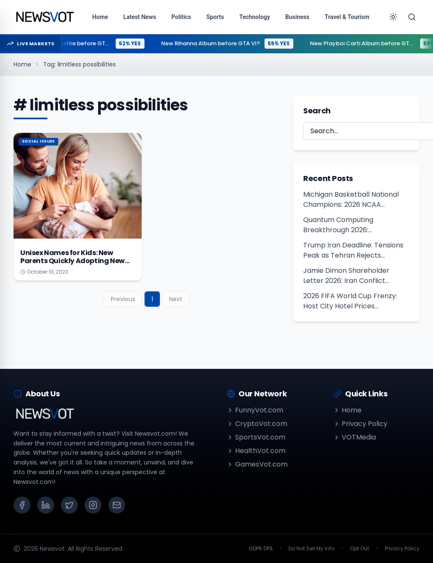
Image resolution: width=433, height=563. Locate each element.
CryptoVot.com (257, 423)
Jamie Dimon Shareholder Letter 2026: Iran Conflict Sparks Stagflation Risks (346, 276)
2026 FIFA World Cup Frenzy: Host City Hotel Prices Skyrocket (350, 301)
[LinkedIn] (45, 505)
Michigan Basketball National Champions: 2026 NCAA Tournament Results (351, 199)
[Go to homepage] (45, 16)
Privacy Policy (360, 423)
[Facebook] (22, 505)
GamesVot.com (257, 464)
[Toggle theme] (393, 17)
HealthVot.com (256, 451)
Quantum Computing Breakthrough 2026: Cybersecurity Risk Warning (349, 225)
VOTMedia (354, 437)
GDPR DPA (261, 548)
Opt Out (359, 548)
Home (22, 64)
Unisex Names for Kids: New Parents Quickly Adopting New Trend (72, 261)
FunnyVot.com (255, 410)
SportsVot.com (256, 437)
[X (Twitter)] (69, 505)
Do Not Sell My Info (311, 548)
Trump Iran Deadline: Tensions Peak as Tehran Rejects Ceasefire (353, 250)
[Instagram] (93, 505)
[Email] (116, 505)
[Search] (411, 17)
